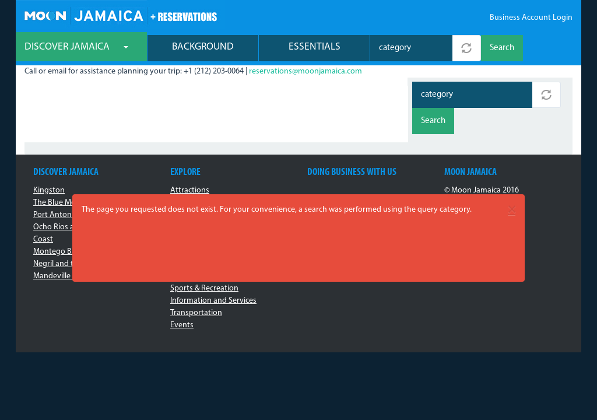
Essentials (314, 47)
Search (502, 48)
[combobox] (411, 48)
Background (203, 47)
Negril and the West (67, 264)
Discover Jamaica (76, 47)
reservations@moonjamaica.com (305, 71)
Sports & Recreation (204, 288)
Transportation (196, 313)
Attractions (189, 190)
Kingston (49, 190)
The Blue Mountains (67, 202)
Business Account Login (531, 17)
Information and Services (213, 300)
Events (182, 325)
